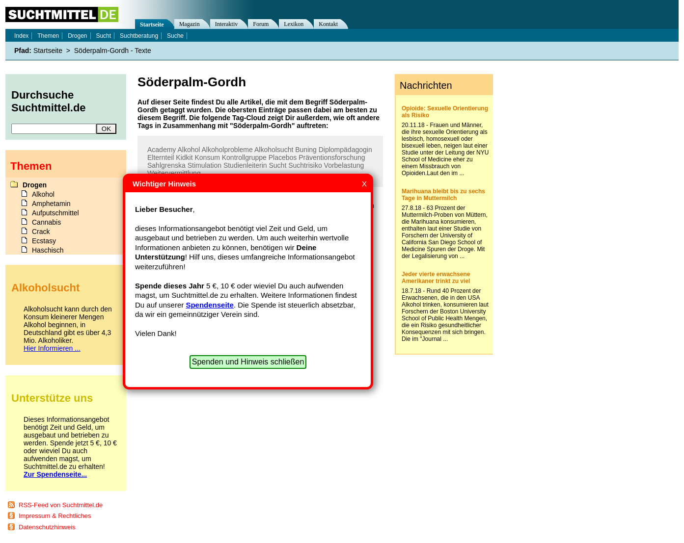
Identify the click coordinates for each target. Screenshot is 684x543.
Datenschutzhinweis (47, 527)
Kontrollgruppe (244, 157)
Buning (306, 150)
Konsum (206, 157)
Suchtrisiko (305, 165)
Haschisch (48, 250)
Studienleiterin (245, 165)
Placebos (283, 157)
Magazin (189, 24)
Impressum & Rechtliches (55, 515)
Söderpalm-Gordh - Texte (112, 50)
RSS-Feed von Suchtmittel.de (61, 505)
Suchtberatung (139, 35)
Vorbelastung (344, 165)
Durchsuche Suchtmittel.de (48, 101)
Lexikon (293, 24)
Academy (161, 150)
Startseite (152, 24)
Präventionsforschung (332, 157)
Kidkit (184, 157)
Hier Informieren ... (52, 348)
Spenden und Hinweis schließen (248, 362)
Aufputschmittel (55, 213)
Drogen (77, 35)
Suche (175, 35)
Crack (41, 231)
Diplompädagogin (345, 150)
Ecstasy (44, 241)
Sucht (278, 165)
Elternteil (160, 157)
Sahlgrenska (166, 165)
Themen (48, 35)
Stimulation (204, 165)
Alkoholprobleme (227, 150)
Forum (261, 24)
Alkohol (188, 150)
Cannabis (46, 222)
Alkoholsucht (273, 150)
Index (21, 35)
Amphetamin (51, 203)
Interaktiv (226, 24)
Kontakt (328, 24)
